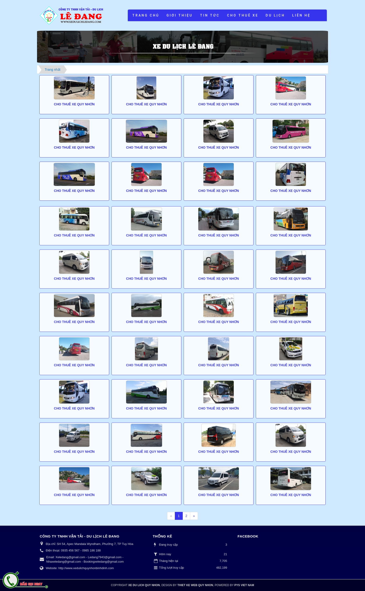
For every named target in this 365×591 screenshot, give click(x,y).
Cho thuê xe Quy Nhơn (74, 104)
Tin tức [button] (210, 15)
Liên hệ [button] (301, 15)
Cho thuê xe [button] (242, 15)
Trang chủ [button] (145, 15)
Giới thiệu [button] (179, 15)
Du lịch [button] (275, 15)
